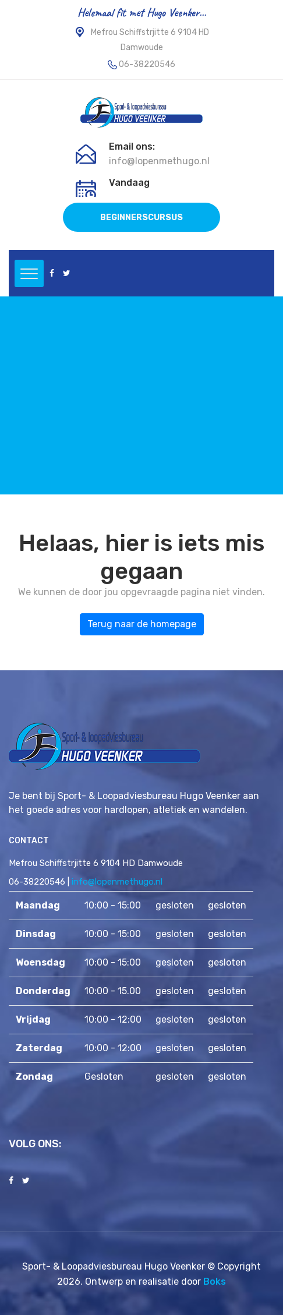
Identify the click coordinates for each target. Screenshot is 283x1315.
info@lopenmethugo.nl (159, 161)
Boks (214, 1281)
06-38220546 (147, 64)
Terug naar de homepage (141, 624)
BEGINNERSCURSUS (141, 217)
